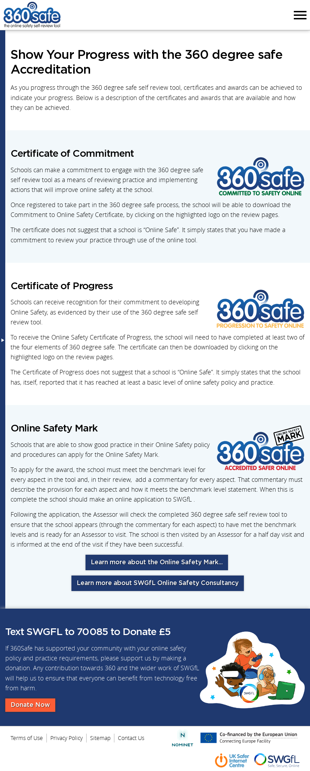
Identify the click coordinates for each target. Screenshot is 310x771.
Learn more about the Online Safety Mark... (157, 562)
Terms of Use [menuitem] (27, 737)
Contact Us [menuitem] (131, 737)
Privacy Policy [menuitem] (66, 737)
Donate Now (30, 705)
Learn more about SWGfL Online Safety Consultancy (158, 583)
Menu (299, 14)
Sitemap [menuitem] (100, 737)
